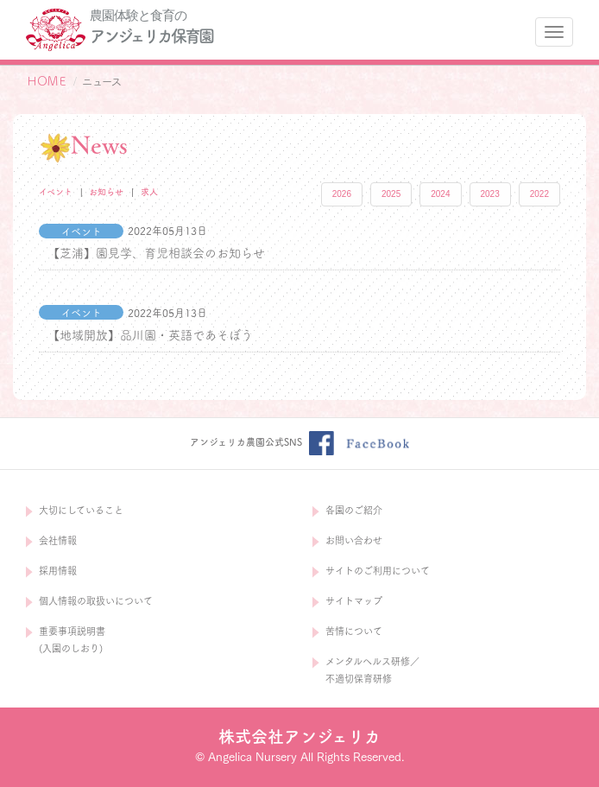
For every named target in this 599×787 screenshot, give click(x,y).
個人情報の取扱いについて (96, 601)
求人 (149, 191)
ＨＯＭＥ (46, 81)
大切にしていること (81, 510)
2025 (390, 194)
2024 (440, 194)
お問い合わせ (353, 540)
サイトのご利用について (377, 570)
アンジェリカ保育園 (151, 36)
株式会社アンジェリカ (299, 736)
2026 (341, 194)
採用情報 (58, 570)
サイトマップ (353, 601)
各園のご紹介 (353, 510)
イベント (56, 191)
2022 (539, 194)
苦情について (353, 631)
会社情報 (58, 540)
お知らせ (106, 191)
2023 (490, 194)
